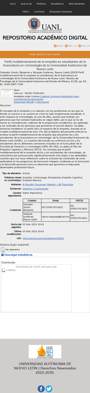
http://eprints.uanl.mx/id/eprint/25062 (43, 238)
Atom (60, 46)
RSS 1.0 (72, 46)
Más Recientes (77, 3)
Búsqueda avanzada (61, 11)
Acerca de (26, 3)
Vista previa (42, 102)
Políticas (41, 3)
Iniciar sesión (36, 54)
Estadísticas (57, 3)
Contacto (39, 11)
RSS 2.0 (86, 46)
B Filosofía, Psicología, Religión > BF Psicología (48, 184)
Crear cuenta (53, 54)
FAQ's (26, 11)
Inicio (13, 3)
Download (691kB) (24, 102)
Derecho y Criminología (35, 188)
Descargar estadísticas (16, 254)
